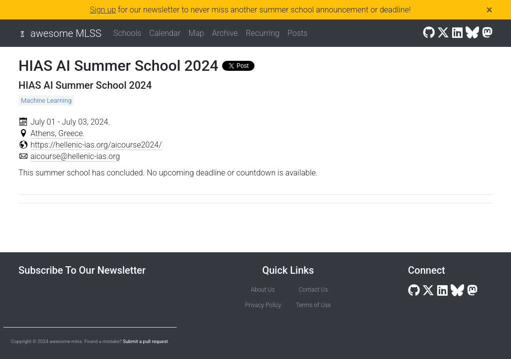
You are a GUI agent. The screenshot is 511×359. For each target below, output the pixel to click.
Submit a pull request (145, 341)
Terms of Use (313, 305)
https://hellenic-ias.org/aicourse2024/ (96, 145)
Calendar (164, 33)
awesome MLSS (65, 33)
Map (196, 33)
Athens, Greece (56, 133)
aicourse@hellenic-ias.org (75, 156)
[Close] (489, 10)
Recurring (263, 33)
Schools (127, 33)
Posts (297, 33)
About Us (263, 289)
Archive (225, 33)
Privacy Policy (262, 305)
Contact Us (313, 289)
